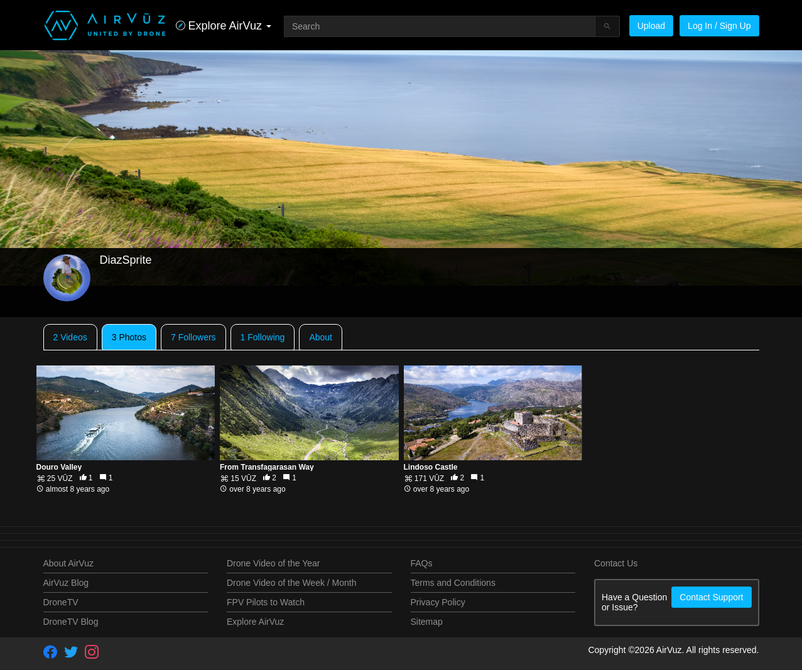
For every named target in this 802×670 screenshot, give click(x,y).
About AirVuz (68, 563)
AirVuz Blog (66, 583)
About (320, 337)
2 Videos (70, 337)
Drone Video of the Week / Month (292, 583)
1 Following (263, 337)
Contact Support (711, 597)
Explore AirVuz (255, 622)
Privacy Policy (438, 602)
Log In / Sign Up (719, 26)
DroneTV (61, 602)
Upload (651, 26)
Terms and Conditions (453, 583)
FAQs (422, 563)
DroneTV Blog (71, 622)
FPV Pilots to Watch (266, 602)
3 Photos (129, 337)
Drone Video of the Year (273, 563)
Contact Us (615, 563)
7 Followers (193, 337)
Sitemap (427, 622)
